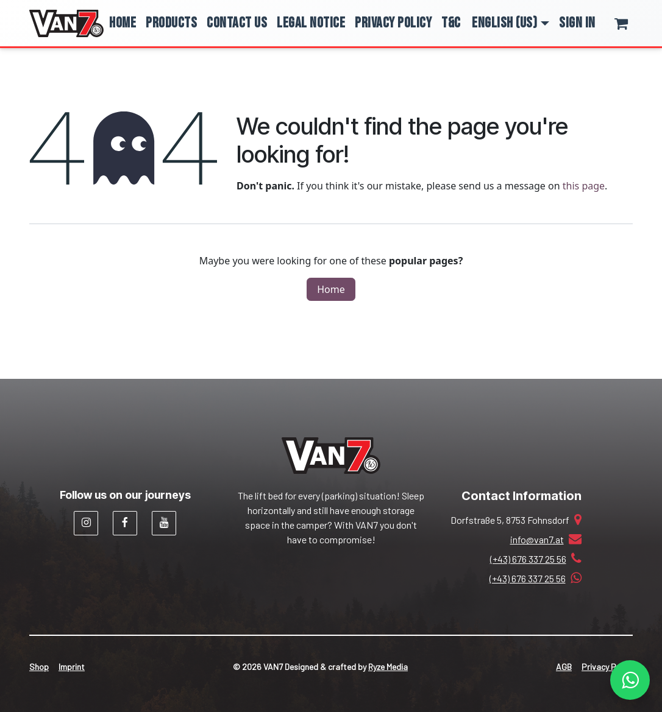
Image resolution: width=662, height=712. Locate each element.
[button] (510, 23)
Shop (39, 666)
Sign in (577, 23)
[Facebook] (125, 523)
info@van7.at (537, 539)
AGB (564, 666)
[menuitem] (122, 23)
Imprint (72, 666)
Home (331, 289)
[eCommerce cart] (629, 23)
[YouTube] (164, 523)
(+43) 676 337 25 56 (528, 559)
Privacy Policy (607, 666)
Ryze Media (388, 666)
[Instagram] (86, 523)
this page (584, 185)
